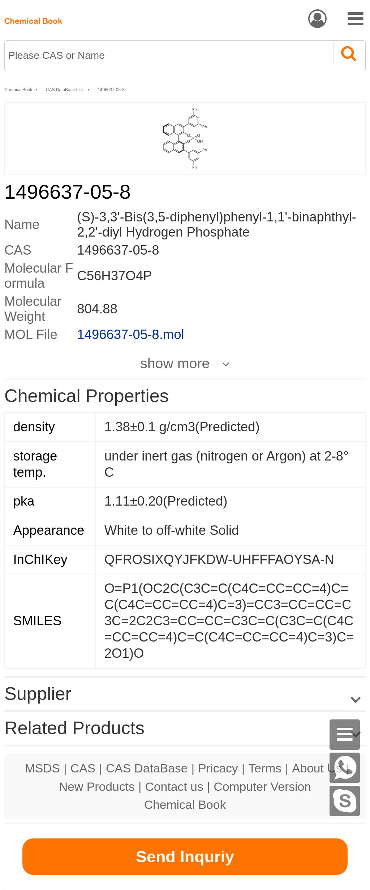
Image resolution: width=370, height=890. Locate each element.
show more (175, 363)
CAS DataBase (147, 768)
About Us (317, 768)
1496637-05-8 (111, 89)
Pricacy (218, 768)
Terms (264, 768)
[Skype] (345, 801)
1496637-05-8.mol (130, 334)
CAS (82, 768)
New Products (97, 786)
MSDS (42, 768)
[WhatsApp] (345, 768)
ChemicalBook (18, 89)
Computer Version (262, 786)
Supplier (37, 693)
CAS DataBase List (65, 89)
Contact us (174, 786)
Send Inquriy (185, 856)
